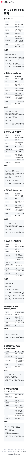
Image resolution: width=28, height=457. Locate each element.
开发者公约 (19, 451)
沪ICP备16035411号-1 (14, 455)
